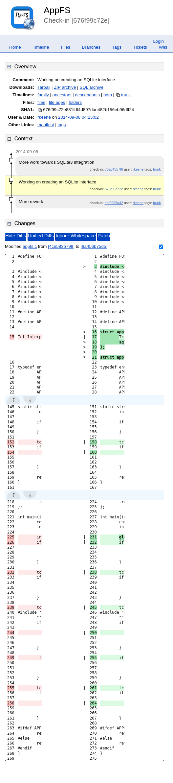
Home (15, 47)
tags (61, 124)
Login (158, 41)
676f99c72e (114, 189)
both (107, 94)
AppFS (57, 10)
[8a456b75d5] (93, 246)
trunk (126, 94)
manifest (45, 124)
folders (75, 102)
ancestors (62, 94)
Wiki (163, 47)
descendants (87, 94)
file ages (57, 102)
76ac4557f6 (114, 169)
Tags (116, 47)
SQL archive (91, 87)
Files (65, 47)
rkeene (44, 117)
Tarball (43, 87)
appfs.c (30, 246)
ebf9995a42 (114, 203)
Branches (91, 47)
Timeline (41, 47)
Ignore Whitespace (75, 235)
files (41, 102)
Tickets (140, 47)
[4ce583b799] (61, 246)
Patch (103, 235)
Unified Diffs (41, 235)
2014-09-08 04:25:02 (78, 117)
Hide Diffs (15, 235)
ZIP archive (65, 87)
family (43, 94)
